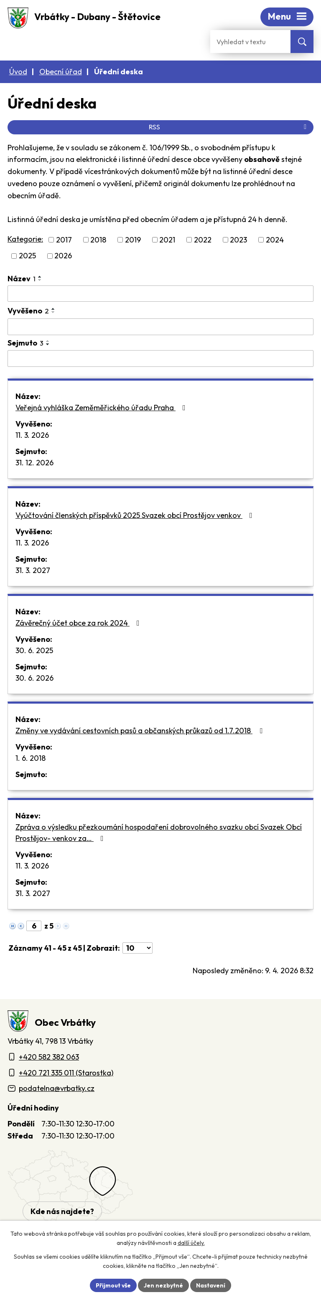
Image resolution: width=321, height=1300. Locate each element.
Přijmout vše (113, 1285)
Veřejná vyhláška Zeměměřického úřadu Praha (102, 407)
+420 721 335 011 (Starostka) (66, 1073)
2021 (167, 240)
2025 (27, 256)
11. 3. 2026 (32, 435)
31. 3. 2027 (32, 570)
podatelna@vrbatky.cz (56, 1088)
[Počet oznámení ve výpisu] (137, 948)
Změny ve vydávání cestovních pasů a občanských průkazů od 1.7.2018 (140, 730)
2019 (133, 240)
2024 (275, 240)
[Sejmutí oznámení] (160, 358)
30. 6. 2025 (34, 650)
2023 (238, 240)
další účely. (191, 1243)
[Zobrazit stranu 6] (33, 926)
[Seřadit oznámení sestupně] (40, 280)
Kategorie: (25, 239)
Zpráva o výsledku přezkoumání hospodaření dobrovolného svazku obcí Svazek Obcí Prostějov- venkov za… (158, 832)
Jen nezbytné (163, 1285)
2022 (202, 240)
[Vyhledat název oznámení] (160, 293)
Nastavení (211, 1285)
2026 (63, 256)
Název (22, 278)
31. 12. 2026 (34, 462)
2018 (98, 240)
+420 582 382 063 (49, 1057)
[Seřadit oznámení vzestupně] (40, 276)
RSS (229, 127)
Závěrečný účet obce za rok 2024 (79, 623)
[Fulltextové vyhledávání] (250, 41)
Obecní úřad (60, 71)
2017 (64, 240)
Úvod (18, 71)
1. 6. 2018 (30, 758)
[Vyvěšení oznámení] (160, 326)
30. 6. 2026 (34, 678)
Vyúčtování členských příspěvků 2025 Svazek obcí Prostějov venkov (135, 515)
